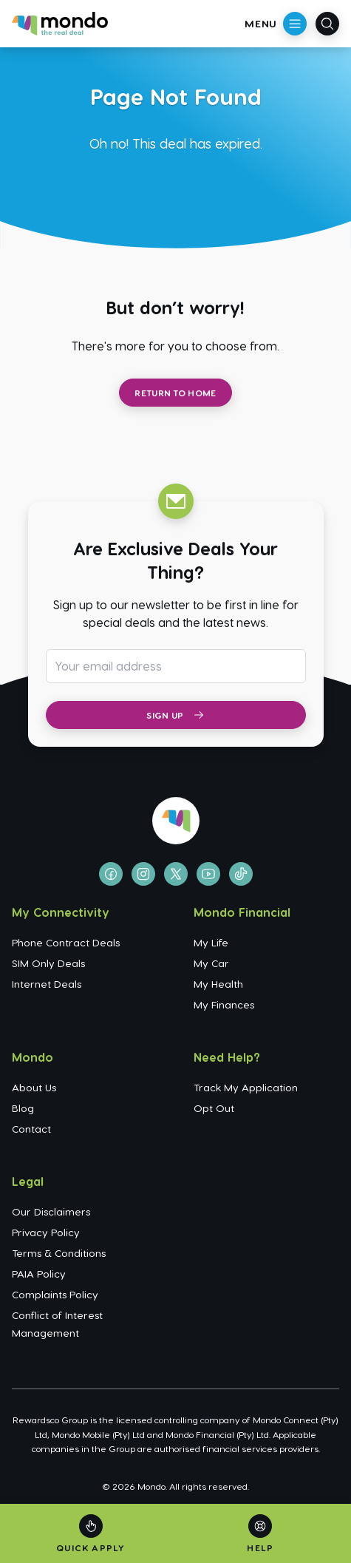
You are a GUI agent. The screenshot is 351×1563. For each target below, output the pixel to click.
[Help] (260, 1533)
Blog (23, 1108)
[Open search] (327, 23)
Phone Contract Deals (66, 942)
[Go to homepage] (60, 23)
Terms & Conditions (59, 1253)
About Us (34, 1087)
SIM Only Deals (48, 963)
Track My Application (246, 1087)
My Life (211, 942)
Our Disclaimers (51, 1211)
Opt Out (214, 1108)
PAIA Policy (39, 1273)
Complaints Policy (55, 1294)
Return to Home (175, 392)
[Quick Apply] (90, 1533)
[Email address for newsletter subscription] (176, 666)
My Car (211, 963)
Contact (31, 1128)
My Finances (224, 1004)
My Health (218, 983)
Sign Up (175, 715)
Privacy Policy (46, 1232)
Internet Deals (46, 983)
